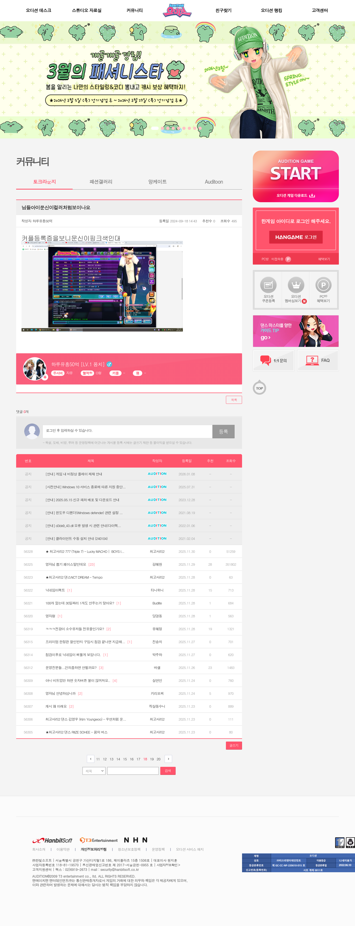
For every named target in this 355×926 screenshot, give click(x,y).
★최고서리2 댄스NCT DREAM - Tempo (73, 577)
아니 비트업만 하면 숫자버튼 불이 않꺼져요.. (81, 680)
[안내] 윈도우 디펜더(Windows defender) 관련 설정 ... (84, 513)
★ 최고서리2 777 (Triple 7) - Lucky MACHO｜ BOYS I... (84, 551)
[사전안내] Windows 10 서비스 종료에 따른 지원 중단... (85, 487)
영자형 (53, 616)
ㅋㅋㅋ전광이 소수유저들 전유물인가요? (78, 629)
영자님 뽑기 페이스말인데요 (70, 564)
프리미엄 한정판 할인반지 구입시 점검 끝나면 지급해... (88, 642)
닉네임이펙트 (58, 590)
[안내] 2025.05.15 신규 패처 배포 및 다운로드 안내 (82, 500)
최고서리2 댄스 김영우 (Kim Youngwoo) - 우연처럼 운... (85, 719)
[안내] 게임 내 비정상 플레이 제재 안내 (73, 474)
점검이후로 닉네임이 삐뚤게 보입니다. (76, 655)
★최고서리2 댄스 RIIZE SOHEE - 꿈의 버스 (76, 732)
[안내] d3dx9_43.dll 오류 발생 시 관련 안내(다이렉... (83, 525)
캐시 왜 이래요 (59, 706)
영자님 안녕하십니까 (63, 693)
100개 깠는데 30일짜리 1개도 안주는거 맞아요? (83, 603)
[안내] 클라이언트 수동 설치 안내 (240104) (76, 538)
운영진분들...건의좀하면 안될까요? (74, 667)
